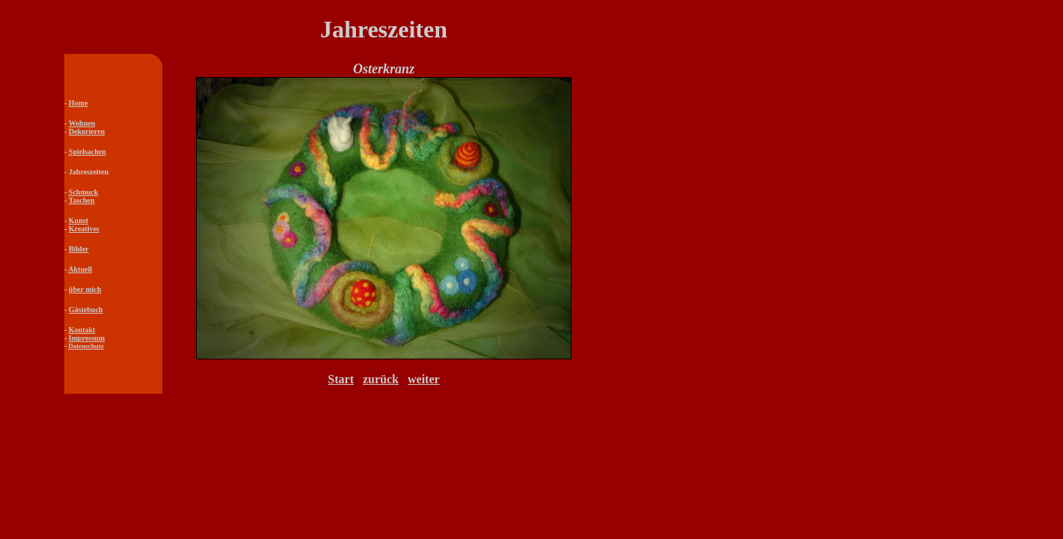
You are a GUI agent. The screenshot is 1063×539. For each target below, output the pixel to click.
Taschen (82, 200)
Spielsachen (87, 151)
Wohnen (82, 123)
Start (341, 379)
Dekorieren (87, 131)
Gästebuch (86, 309)
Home (78, 103)
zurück (381, 379)
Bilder (79, 249)
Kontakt (82, 330)
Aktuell (80, 269)
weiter (424, 379)
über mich (85, 289)
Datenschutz (86, 346)
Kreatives (84, 229)
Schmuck (83, 192)
